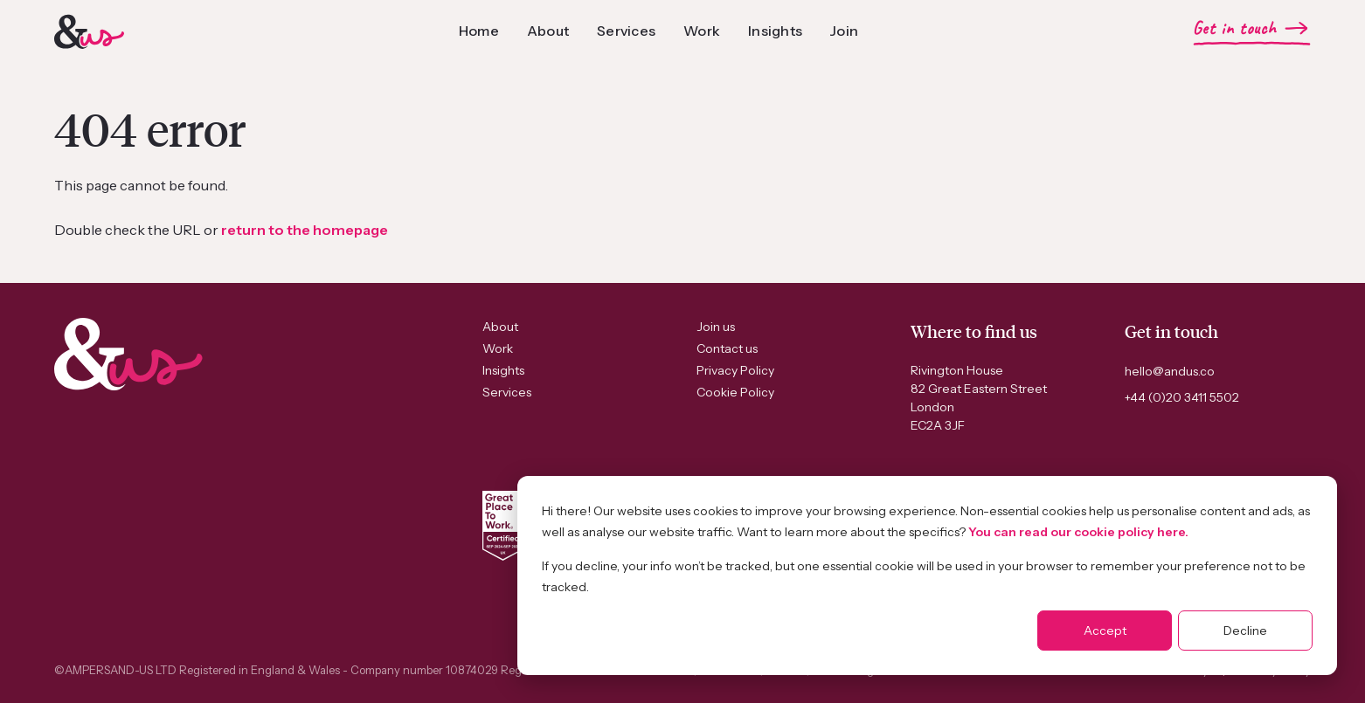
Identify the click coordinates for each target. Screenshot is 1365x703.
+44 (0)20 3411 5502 (1182, 397)
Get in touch (1234, 28)
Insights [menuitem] (503, 370)
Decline (1245, 630)
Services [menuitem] (506, 392)
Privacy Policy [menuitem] (735, 370)
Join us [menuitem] (715, 326)
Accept (1105, 630)
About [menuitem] (500, 326)
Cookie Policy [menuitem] (735, 392)
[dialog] (927, 575)
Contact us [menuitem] (727, 348)
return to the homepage (304, 229)
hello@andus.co (1170, 371)
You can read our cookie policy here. (1078, 532)
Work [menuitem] (497, 348)
